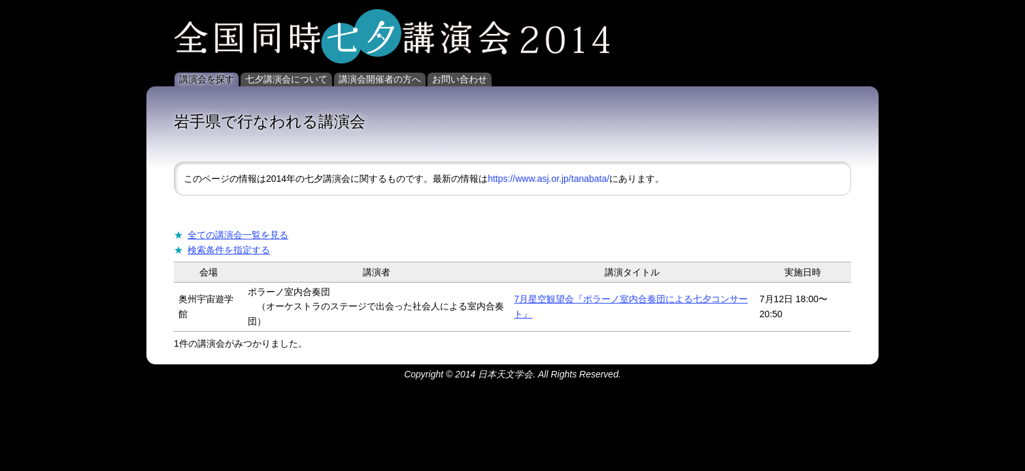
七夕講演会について (286, 79)
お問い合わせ (459, 79)
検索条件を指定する (229, 250)
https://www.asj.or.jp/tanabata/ (548, 178)
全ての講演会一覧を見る (238, 235)
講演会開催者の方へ (380, 79)
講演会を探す (206, 79)
